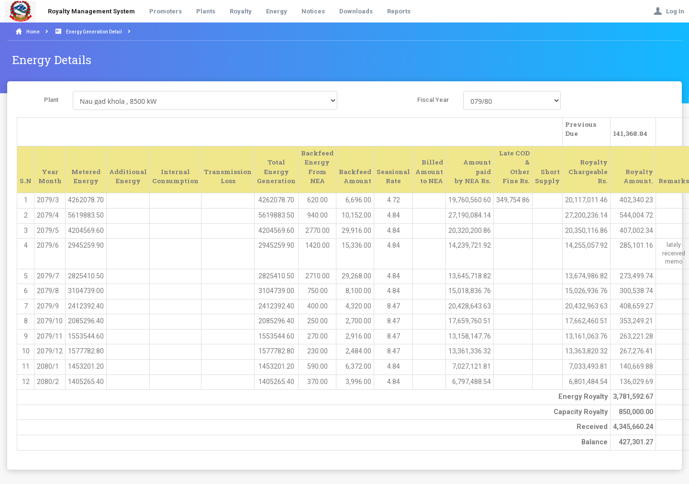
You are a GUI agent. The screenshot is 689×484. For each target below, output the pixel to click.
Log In (669, 11)
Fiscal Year (433, 99)
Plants (205, 11)
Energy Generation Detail (94, 31)
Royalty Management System (91, 11)
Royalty (241, 11)
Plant (51, 99)
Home (33, 31)
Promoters (165, 11)
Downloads (356, 11)
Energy (276, 11)
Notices (313, 11)
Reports (399, 11)
